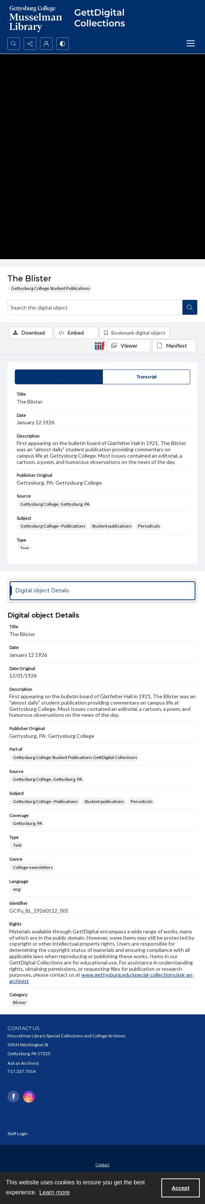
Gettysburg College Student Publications (50, 288)
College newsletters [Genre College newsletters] (33, 867)
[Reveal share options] (30, 44)
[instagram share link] (29, 1097)
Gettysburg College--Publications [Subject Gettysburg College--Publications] (52, 526)
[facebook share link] (13, 1097)
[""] (102, 19)
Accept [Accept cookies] (180, 1188)
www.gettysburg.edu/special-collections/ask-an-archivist (101, 977)
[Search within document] (189, 307)
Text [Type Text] (24, 548)
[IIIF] (99, 345)
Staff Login (17, 1133)
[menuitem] (102, 1164)
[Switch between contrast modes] (62, 44)
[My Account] (46, 44)
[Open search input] (14, 44)
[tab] (58, 377)
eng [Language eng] (16, 889)
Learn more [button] (54, 1192)
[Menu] (191, 43)
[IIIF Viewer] (129, 345)
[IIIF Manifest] (174, 345)
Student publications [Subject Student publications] (112, 526)
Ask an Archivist (23, 1063)
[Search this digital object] (95, 307)
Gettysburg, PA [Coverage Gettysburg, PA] (27, 823)
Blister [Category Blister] (19, 1002)
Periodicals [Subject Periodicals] (149, 526)
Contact (102, 1164)
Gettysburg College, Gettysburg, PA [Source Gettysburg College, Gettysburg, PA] (55, 504)
